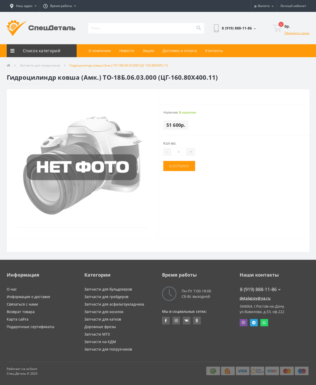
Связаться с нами (22, 304)
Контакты (214, 50)
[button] (23, 6)
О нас (12, 289)
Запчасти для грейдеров (106, 296)
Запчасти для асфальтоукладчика (114, 304)
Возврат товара (21, 311)
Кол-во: (169, 143)
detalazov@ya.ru (255, 298)
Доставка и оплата (180, 50)
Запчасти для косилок (103, 311)
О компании (100, 50)
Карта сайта (17, 319)
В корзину (179, 166)
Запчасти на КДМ (100, 341)
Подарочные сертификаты (30, 326)
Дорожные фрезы (100, 326)
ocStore (31, 369)
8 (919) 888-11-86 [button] (260, 289)
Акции (149, 50)
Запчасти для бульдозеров (108, 289)
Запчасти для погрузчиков (40, 65)
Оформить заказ (297, 33)
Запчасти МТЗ (97, 334)
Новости (127, 50)
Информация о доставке (28, 296)
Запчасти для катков (102, 319)
